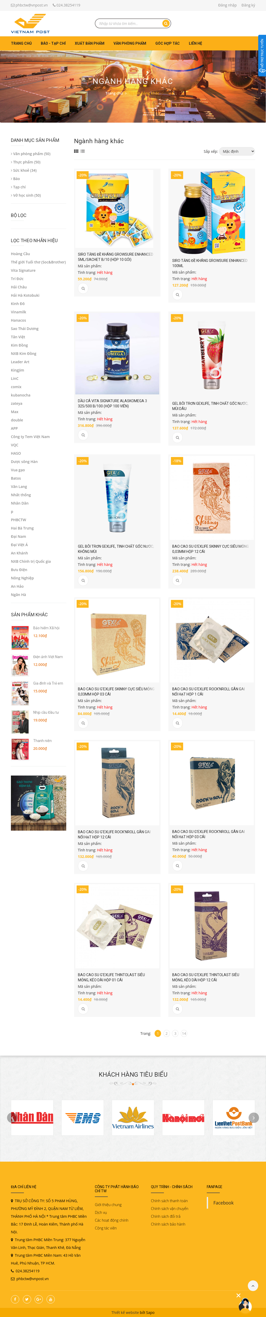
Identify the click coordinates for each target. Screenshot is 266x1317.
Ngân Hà (18, 594)
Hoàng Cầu (20, 253)
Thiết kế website (125, 1312)
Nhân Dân (20, 503)
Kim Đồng (19, 345)
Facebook (223, 1203)
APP (14, 428)
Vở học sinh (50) (26, 195)
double (17, 420)
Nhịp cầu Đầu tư (46, 712)
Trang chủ (21, 43)
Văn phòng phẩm (130, 43)
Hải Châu (19, 286)
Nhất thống (21, 494)
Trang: (145, 1033)
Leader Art (20, 361)
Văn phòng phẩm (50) (30, 153)
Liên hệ (195, 43)
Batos (16, 478)
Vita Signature (23, 270)
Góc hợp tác (167, 43)
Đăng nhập (227, 5)
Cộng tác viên (106, 1228)
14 (184, 1033)
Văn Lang (19, 486)
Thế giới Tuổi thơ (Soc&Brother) (38, 262)
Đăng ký (248, 5)
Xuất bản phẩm (89, 43)
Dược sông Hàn (24, 461)
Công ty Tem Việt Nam (30, 436)
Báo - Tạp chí (53, 43)
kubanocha (20, 395)
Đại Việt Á (19, 544)
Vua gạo (18, 469)
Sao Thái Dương (24, 328)
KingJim (17, 370)
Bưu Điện (19, 569)
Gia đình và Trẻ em (48, 683)
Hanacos (18, 320)
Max (14, 411)
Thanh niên (42, 741)
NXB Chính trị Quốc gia (31, 561)
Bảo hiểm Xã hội (46, 628)
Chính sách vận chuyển (169, 1208)
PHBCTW (18, 519)
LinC (14, 378)
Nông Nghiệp (22, 577)
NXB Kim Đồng (23, 353)
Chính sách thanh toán (169, 1200)
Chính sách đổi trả (166, 1216)
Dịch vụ (101, 1212)
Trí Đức (17, 278)
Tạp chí (18, 186)
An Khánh (19, 553)
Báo (15, 178)
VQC (14, 444)
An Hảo (17, 586)
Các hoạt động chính (111, 1220)
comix (16, 386)
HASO (16, 453)
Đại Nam (18, 536)
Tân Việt (18, 336)
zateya (16, 403)
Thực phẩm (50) (26, 162)
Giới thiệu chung (108, 1204)
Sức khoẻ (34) (24, 170)
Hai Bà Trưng (22, 528)
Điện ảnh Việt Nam (48, 657)
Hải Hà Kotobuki (25, 295)
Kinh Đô (18, 303)
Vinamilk (18, 311)
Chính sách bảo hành (168, 1224)
